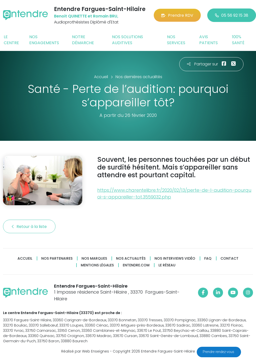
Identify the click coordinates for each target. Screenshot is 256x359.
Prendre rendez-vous (219, 352)
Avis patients (208, 40)
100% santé (238, 40)
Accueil (25, 258)
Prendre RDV (177, 15)
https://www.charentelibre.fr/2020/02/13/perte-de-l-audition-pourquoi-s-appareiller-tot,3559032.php (174, 193)
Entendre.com (136, 265)
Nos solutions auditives (127, 40)
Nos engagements (44, 40)
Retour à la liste (29, 226)
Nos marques (94, 258)
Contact (229, 258)
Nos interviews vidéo (174, 258)
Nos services (176, 40)
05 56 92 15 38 (231, 15)
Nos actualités (131, 258)
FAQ (208, 258)
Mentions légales (97, 265)
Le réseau (167, 265)
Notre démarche (83, 40)
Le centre (11, 40)
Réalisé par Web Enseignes (85, 351)
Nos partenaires (56, 258)
